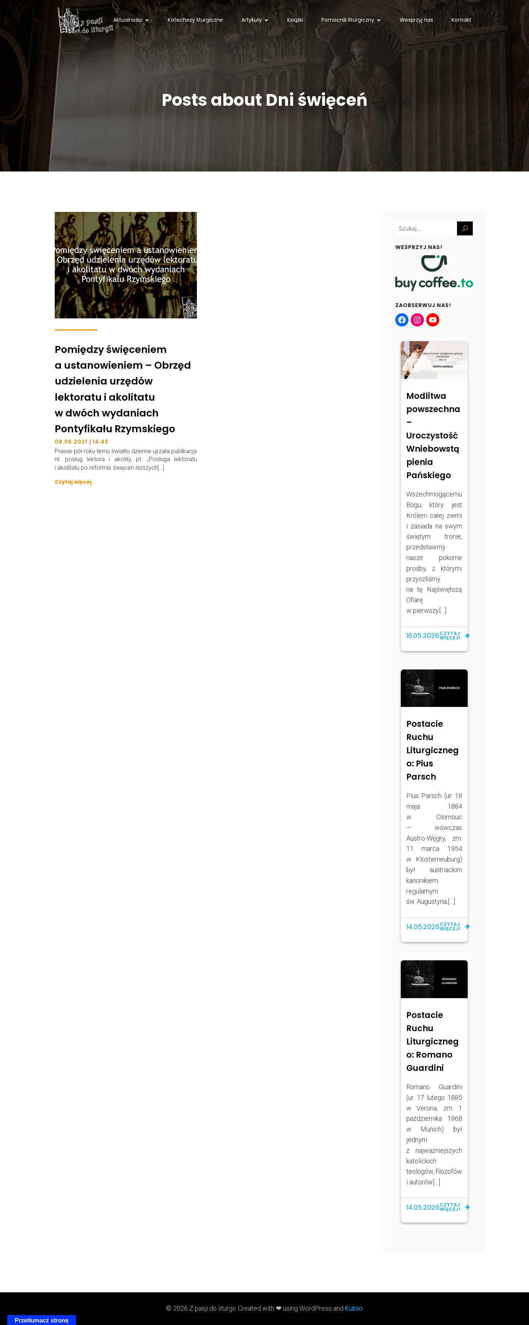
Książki (295, 20)
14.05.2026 (422, 926)
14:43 (100, 441)
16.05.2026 (422, 635)
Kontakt (461, 20)
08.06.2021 (71, 441)
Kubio (354, 1308)
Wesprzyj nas (416, 20)
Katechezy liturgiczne (195, 20)
